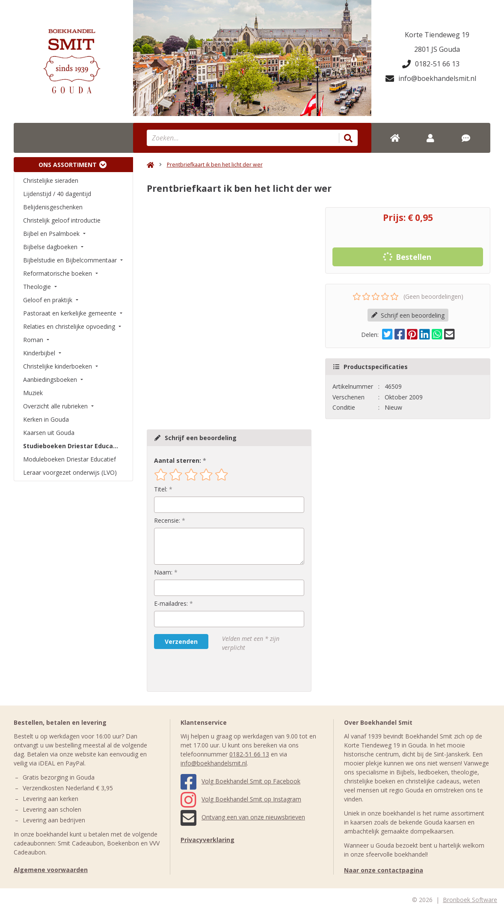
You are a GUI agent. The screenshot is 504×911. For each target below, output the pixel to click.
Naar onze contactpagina (383, 870)
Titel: (160, 489)
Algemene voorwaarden (51, 870)
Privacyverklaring (207, 840)
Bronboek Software (470, 900)
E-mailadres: (171, 603)
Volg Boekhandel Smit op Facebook (240, 781)
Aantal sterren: (177, 460)
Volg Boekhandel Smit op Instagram (241, 799)
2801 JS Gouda (437, 49)
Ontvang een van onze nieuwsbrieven (243, 817)
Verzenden (181, 641)
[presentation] (209, 672)
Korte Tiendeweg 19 (437, 34)
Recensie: (167, 520)
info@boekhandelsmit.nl (430, 78)
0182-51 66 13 (431, 63)
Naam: (163, 572)
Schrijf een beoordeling (408, 315)
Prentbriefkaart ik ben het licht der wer (215, 164)
